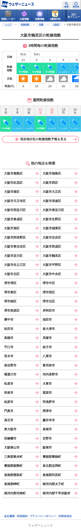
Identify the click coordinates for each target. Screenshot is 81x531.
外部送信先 (65, 516)
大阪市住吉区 (52, 237)
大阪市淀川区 (13, 255)
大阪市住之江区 (15, 264)
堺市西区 (49, 292)
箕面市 (47, 392)
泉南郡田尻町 (52, 475)
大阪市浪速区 (52, 201)
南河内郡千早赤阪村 (56, 493)
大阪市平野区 (52, 264)
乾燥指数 (25, 24)
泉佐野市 (10, 365)
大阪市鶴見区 (52, 255)
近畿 (41, 24)
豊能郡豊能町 (52, 456)
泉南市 (47, 429)
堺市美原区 (12, 310)
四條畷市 (10, 438)
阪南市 (47, 447)
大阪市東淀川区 (53, 210)
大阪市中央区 (52, 274)
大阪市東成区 (13, 219)
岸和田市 (49, 310)
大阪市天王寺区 (15, 201)
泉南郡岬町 (12, 484)
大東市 (47, 383)
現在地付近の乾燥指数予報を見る (40, 139)
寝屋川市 (10, 374)
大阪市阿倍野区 (15, 237)
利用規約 (22, 516)
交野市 (47, 438)
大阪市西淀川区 (15, 210)
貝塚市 (47, 337)
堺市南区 (10, 301)
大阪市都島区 (13, 173)
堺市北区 (49, 301)
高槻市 (8, 337)
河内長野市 (50, 374)
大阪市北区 (12, 274)
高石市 (8, 420)
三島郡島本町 (13, 456)
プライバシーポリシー (43, 516)
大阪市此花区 (13, 182)
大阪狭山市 (12, 447)
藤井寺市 (49, 420)
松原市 (8, 383)
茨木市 (8, 356)
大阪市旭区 (12, 228)
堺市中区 (49, 283)
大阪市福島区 (52, 173)
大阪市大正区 (52, 191)
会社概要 (9, 516)
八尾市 (47, 356)
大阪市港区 (12, 191)
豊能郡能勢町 (13, 465)
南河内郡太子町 (53, 484)
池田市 (47, 319)
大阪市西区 (50, 182)
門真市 (8, 411)
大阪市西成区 (52, 246)
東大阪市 (10, 429)
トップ (8, 24)
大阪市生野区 (52, 219)
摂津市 (47, 411)
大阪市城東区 (52, 228)
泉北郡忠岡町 (52, 465)
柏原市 (8, 402)
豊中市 (8, 319)
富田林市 (49, 365)
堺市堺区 (10, 283)
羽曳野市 (49, 402)
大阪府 (56, 24)
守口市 (8, 347)
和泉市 (8, 392)
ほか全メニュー (74, 15)
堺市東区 (10, 292)
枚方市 (47, 347)
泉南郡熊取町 (13, 475)
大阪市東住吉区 (15, 246)
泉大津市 (49, 328)
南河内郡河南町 (15, 493)
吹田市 (8, 328)
